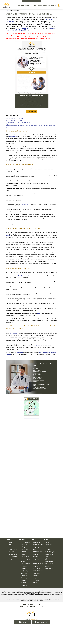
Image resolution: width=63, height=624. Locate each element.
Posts (10, 541)
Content (35, 582)
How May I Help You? (41, 622)
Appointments (36, 573)
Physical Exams (37, 374)
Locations (35, 541)
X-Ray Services (37, 378)
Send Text (22, 622)
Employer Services (38, 390)
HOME (18, 5)
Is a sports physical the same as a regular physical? (19, 122)
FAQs (10, 544)
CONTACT (48, 5)
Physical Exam (48, 558)
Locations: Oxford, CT (38, 558)
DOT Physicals (36, 370)
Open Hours (36, 575)
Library (10, 542)
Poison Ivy (35, 381)
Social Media (36, 580)
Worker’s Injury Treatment (39, 371)
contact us (24, 28)
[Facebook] (34, 613)
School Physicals (37, 377)
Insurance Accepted (26, 541)
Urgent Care (36, 368)
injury (38, 313)
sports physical (36, 345)
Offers (34, 577)
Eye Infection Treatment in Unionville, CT (24, 578)
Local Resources (37, 578)
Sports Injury (48, 565)
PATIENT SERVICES (26, 5)
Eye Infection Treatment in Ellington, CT (24, 583)
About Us (11, 546)
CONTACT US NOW (31, 111)
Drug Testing (36, 373)
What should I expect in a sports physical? (16, 120)
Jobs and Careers (13, 549)
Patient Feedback (13, 554)
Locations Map (36, 542)
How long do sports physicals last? (14, 118)
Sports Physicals (37, 376)
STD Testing (36, 383)
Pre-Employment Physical (39, 388)
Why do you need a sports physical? (15, 124)
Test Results (12, 560)
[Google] (28, 613)
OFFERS (54, 5)
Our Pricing (11, 551)
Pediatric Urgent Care (38, 380)
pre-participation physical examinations (22, 275)
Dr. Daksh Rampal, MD (31, 332)
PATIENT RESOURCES (38, 5)
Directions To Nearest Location (31, 606)
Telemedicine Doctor (38, 387)
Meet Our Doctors (13, 548)
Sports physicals (13, 136)
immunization (25, 204)
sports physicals (14, 333)
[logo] (6, 5)
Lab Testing (36, 385)
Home (7, 10)
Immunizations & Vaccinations (41, 384)
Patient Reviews (12, 553)
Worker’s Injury (48, 566)
